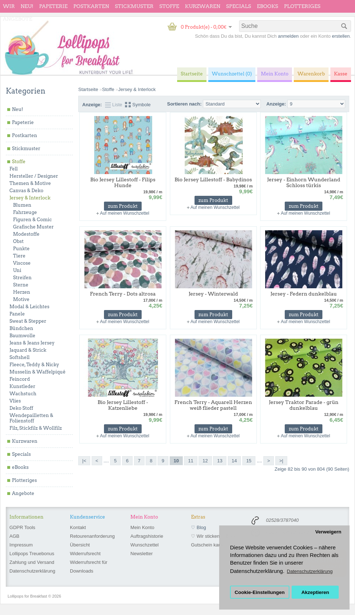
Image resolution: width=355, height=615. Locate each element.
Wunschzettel (144, 545)
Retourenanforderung (92, 536)
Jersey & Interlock (29, 198)
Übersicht (80, 545)
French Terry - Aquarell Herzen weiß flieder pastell (213, 405)
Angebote (17, 19)
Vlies (15, 401)
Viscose (22, 263)
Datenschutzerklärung (32, 571)
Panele (17, 314)
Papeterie (53, 6)
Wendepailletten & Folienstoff (31, 418)
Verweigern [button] (328, 531)
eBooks (267, 6)
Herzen (21, 292)
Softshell (19, 357)
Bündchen (21, 328)
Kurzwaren (202, 6)
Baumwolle (22, 335)
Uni (17, 270)
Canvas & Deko (26, 190)
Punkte (21, 248)
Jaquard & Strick (27, 350)
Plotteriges (302, 6)
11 (190, 460)
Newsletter (141, 553)
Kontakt (78, 527)
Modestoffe (26, 234)
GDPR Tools (22, 527)
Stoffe (169, 6)
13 (219, 460)
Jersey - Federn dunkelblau (304, 294)
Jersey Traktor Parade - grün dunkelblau (303, 405)
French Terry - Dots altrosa (122, 294)
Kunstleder (22, 386)
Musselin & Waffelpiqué (37, 372)
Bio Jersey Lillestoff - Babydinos (213, 179)
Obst (18, 241)
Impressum (21, 545)
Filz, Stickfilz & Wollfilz (35, 428)
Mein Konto (142, 527)
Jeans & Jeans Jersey (32, 343)
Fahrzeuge (25, 212)
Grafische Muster (33, 227)
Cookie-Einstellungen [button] (260, 592)
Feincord (19, 379)
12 (205, 460)
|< (84, 460)
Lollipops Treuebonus (31, 553)
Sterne (20, 285)
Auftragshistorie (146, 536)
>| (281, 460)
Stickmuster (134, 6)
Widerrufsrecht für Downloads (88, 567)
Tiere (19, 256)
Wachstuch (22, 393)
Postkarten (91, 6)
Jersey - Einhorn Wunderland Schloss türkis (303, 182)
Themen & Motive (30, 183)
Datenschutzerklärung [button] (310, 571)
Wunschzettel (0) (232, 74)
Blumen (22, 205)
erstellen (341, 36)
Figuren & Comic (32, 219)
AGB (14, 536)
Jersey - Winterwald (213, 294)
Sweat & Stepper (27, 321)
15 (248, 460)
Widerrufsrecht (85, 553)
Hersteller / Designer (33, 176)
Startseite (88, 89)
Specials (238, 6)
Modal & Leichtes (29, 306)
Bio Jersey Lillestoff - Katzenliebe (122, 405)
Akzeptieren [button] (315, 592)
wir (9, 6)
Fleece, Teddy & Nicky (34, 364)
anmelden (288, 36)
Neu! (27, 6)
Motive (21, 299)
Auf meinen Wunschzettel (124, 213)
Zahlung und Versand (31, 562)
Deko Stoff (21, 408)
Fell (13, 169)
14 (234, 460)
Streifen (22, 277)
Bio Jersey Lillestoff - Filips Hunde (122, 182)
